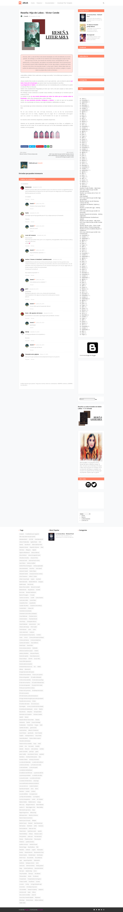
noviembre (85, 100)
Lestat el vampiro (34, 786)
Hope (34, 743)
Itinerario (27, 749)
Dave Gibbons (34, 642)
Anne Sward (39, 568)
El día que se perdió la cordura (26, 688)
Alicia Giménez (23, 555)
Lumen (33, 799)
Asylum (32, 579)
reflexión (28, 849)
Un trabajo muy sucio (32, 887)
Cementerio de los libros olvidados (28, 613)
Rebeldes (21, 849)
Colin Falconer (22, 629)
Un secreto (22, 887)
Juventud (42, 754)
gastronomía (33, 727)
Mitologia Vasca (23, 815)
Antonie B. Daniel (23, 574)
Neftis (27, 213)
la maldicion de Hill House (25, 773)
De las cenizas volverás (25, 648)
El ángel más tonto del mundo (26, 672)
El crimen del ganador (24, 685)
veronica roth (22, 892)
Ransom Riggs (22, 847)
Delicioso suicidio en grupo (26, 650)
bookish (38, 589)
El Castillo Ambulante (36, 677)
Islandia (21, 749)
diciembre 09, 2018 (57, 259)
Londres (33, 791)
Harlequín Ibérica (29, 735)
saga (20, 860)
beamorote (28, 187)
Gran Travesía (38, 733)
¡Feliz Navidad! (84, 196)
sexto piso (22, 865)
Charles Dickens (23, 619)
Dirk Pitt (30, 658)
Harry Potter (38, 735)
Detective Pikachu (34, 653)
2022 (83, 103)
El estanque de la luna (37, 690)
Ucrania (38, 881)
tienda (29, 876)
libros (36, 788)
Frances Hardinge (36, 722)
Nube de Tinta (32, 828)
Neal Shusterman (38, 823)
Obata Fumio (22, 831)
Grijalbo (21, 735)
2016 (83, 271)
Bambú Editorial (33, 581)
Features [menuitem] (39, 3)
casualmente (32, 603)
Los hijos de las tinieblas (25, 796)
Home (83, 515)
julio (83, 113)
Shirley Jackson (39, 865)
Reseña (21, 852)
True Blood (31, 881)
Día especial (90, 35)
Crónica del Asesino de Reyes (36, 637)
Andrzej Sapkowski (38, 566)
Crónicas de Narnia (24, 640)
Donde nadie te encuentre (25, 664)
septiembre (85, 102)
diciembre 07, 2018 (37, 187)
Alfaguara (28, 550)
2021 (83, 124)
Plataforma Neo (29, 839)
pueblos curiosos (23, 844)
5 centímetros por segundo (32, 534)
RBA (37, 847)
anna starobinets (23, 568)
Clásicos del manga (24, 627)
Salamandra (37, 860)
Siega (20, 868)
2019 (83, 164)
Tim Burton (35, 876)
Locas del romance (30, 235)
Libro (32, 788)
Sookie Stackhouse (28, 868)
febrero (84, 121)
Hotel (39, 743)
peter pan (30, 836)
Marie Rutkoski (39, 804)
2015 (83, 292)
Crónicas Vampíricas (35, 640)
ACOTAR (31, 539)
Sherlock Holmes (30, 865)
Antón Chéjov (33, 571)
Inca (26, 746)
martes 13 (21, 807)
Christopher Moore (31, 621)
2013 (83, 325)
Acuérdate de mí (39, 539)
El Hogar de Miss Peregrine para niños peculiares (31, 698)
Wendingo (21, 900)
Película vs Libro (38, 834)
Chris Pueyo (22, 621)
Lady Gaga (36, 780)
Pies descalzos (38, 836)
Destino (36, 650)
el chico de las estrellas (25, 680)
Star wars (21, 871)
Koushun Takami (23, 759)
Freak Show (30, 725)
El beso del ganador (24, 677)
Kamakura (21, 757)
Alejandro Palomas (34, 547)
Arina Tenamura (23, 576)
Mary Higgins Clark (30, 807)
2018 (83, 185)
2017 (83, 251)
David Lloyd (22, 645)
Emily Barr (29, 711)
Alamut (21, 544)
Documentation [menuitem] (49, 3)
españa (21, 717)
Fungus (36, 725)
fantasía (37, 719)
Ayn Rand (38, 579)
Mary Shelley (40, 807)
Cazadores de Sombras (36, 605)
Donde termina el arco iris (25, 666)
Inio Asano (31, 746)
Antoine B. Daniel (23, 571)
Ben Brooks (30, 584)
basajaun (41, 581)
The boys (30, 873)
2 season (21, 534)
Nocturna (41, 826)
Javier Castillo (22, 754)
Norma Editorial (23, 828)
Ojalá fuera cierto (32, 831)
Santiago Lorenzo (30, 863)
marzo (83, 120)
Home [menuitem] (33, 3)
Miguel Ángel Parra (24, 812)
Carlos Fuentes (39, 597)
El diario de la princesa (24, 690)
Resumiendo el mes (39, 852)
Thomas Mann (22, 876)
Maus (33, 810)
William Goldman (39, 900)
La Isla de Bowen (23, 767)
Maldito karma (32, 802)
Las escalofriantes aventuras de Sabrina (29, 783)
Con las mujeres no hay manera (27, 635)
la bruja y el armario (34, 759)
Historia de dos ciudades (25, 743)
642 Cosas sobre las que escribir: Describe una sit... (89, 190)
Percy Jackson (22, 836)
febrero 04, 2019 (40, 203)
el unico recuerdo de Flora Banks (35, 706)
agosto (84, 111)
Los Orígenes (36, 796)
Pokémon (21, 841)
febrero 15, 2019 (44, 354)
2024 (83, 98)
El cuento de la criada (37, 685)
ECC (35, 666)
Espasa (26, 717)
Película (31, 834)
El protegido (22, 706)
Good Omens (22, 733)
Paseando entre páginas (32, 354)
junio (83, 115)
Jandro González (23, 751)
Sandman (21, 863)
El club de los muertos (24, 682)
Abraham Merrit (23, 539)
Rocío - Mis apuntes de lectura (33, 313)
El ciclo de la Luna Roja (37, 680)
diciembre (84, 105)
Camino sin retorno (24, 597)
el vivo (35, 709)
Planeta (21, 839)
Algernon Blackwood (24, 552)
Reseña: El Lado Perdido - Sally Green (90, 188)
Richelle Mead (32, 855)
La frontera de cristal (36, 765)
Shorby (27, 332)
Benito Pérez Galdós (24, 587)
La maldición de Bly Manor (25, 770)
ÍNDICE (83, 517)
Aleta (42, 547)
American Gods (23, 560)
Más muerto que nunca (25, 810)
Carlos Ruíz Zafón (23, 600)
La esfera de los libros (37, 762)
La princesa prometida (24, 775)
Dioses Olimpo (23, 658)
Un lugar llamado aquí (36, 884)
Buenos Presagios (23, 595)
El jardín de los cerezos (25, 701)
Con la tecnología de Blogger (92, 354)
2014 (83, 313)
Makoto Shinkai (23, 802)
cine (39, 624)
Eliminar (32, 199)
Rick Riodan (40, 855)
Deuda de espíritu (23, 656)
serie (37, 863)
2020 (83, 144)
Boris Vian (21, 592)
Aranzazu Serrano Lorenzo (36, 574)
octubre (84, 108)
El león (34, 701)
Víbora (34, 892)
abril (83, 118)
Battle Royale (22, 584)
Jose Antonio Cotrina (33, 754)
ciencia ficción (32, 624)
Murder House (22, 823)
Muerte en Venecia (33, 815)
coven (20, 637)
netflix (35, 826)
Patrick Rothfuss (23, 834)
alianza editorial (35, 552)
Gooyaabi (40, 909)
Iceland (21, 746)
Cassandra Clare (23, 603)
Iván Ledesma (34, 749)
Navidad (30, 823)
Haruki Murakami (23, 738)
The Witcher (37, 873)
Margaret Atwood (30, 804)
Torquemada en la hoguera (34, 879)
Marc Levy (21, 804)
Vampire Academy (32, 889)
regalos (34, 849)
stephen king (29, 871)
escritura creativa (37, 714)
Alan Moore (27, 544)
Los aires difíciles (23, 794)
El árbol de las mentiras (25, 674)
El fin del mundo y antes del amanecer (28, 696)
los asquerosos (33, 794)
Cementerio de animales (25, 611)
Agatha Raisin (34, 542)
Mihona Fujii (33, 812)
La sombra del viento (35, 778)
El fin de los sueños (24, 693)
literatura (21, 791)
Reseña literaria (28, 852)
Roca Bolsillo (30, 857)
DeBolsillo (34, 648)
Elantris (41, 709)
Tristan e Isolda (23, 881)
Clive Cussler (34, 627)
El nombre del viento (24, 704)
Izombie (42, 749)
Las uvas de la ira (23, 786)
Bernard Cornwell (35, 587)
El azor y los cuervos (37, 674)
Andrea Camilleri (31, 563)
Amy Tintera (22, 563)
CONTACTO (84, 520)
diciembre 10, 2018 (34, 332)
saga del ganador (28, 860)
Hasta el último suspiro (35, 738)
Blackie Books (22, 589)
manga (39, 802)
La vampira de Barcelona (25, 780)
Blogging (27, 909)
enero (83, 123)
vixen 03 (34, 895)
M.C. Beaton (40, 799)
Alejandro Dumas (23, 547)
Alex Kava (21, 550)
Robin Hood (22, 857)
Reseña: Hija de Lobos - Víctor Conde (90, 225)
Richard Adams (23, 855)
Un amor (21, 884)
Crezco (26, 637)
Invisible (37, 746)
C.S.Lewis (32, 595)
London (27, 791)
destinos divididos (23, 653)
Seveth (26, 16)
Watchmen (37, 897)
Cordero (39, 635)
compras (32, 632)
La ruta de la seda (23, 778)
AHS (40, 542)
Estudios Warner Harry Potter (26, 719)
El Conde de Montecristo (38, 682)
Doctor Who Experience (25, 661)
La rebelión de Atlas (37, 775)
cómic (34, 629)
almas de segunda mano (34, 555)
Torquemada (22, 879)
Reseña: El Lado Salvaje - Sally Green (90, 220)
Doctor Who (37, 658)
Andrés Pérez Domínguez (25, 566)
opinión (40, 831)
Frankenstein (22, 725)
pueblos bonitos (30, 841)
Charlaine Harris (33, 616)
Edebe (39, 666)
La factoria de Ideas (24, 765)
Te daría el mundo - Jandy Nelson (93, 25)
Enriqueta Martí (37, 711)
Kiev (40, 757)
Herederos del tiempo (24, 741)
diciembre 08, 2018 (41, 235)
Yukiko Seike (22, 903)
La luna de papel (33, 767)
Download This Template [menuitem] (64, 3)
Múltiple (34, 820)
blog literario (31, 589)
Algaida (34, 550)
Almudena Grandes (24, 558)
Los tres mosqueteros (24, 799)
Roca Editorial (38, 857)
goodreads (30, 733)
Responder (27, 199)
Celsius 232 (30, 608)
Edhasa (21, 669)
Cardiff (32, 597)
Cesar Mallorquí (23, 616)
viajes (29, 892)
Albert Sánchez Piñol (37, 544)
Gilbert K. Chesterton (33, 730)
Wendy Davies (29, 900)
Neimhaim (29, 826)
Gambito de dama (23, 727)
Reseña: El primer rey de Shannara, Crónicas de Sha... (89, 202)
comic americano (23, 632)
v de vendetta (22, 889)
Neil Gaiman (22, 826)
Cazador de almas (23, 605)
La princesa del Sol (38, 773)
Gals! (41, 725)
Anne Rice (31, 568)
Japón (36, 751)
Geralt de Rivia (22, 730)
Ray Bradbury (31, 847)
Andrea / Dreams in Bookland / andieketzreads (38, 259)
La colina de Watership (24, 762)
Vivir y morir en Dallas (24, 895)
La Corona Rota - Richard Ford (94, 15)
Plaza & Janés (37, 839)
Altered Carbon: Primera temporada (90, 227)
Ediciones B (27, 669)
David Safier (30, 645)
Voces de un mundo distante (26, 897)
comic (29, 629)
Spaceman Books (39, 868)
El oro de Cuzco (35, 704)
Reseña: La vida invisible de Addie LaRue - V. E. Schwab (90, 407)
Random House (33, 844)
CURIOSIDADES (85, 519)
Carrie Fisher (33, 600)
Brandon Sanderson (31, 592)
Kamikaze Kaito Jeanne (31, 757)
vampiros (41, 889)
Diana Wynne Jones (34, 656)
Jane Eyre (31, 751)
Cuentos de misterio (24, 642)
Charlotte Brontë (33, 619)
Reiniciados (40, 849)
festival (28, 722)
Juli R (26, 289)
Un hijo (27, 884)
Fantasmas (22, 722)
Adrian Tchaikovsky (24, 542)
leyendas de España (24, 788)
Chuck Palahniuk (23, 624)
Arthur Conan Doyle (24, 579)
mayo (83, 116)
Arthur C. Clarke (33, 576)
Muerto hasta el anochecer (25, 818)
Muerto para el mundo (24, 820)
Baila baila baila (23, 581)
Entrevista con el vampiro (25, 714)
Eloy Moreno (22, 711)
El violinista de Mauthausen (25, 709)
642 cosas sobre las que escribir (27, 536)
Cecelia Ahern (22, 608)
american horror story (34, 560)
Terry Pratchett (23, 873)
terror (35, 871)
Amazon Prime (34, 558)
